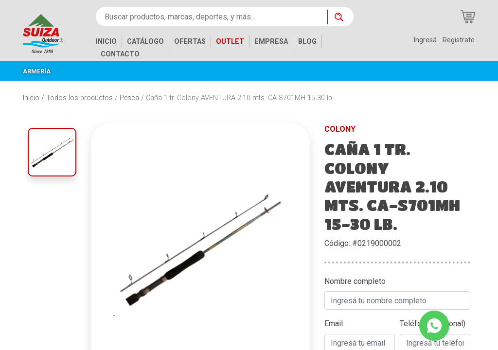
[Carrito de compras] (468, 16)
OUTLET (230, 41)
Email (333, 323)
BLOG (307, 41)
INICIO (106, 41)
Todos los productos (79, 98)
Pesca (129, 98)
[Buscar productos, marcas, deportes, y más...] (211, 16)
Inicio (31, 98)
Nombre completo (355, 281)
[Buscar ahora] (340, 17)
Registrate (459, 40)
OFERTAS (190, 41)
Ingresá (425, 40)
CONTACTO (120, 54)
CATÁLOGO (145, 41)
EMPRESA (271, 41)
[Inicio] (50, 32)
